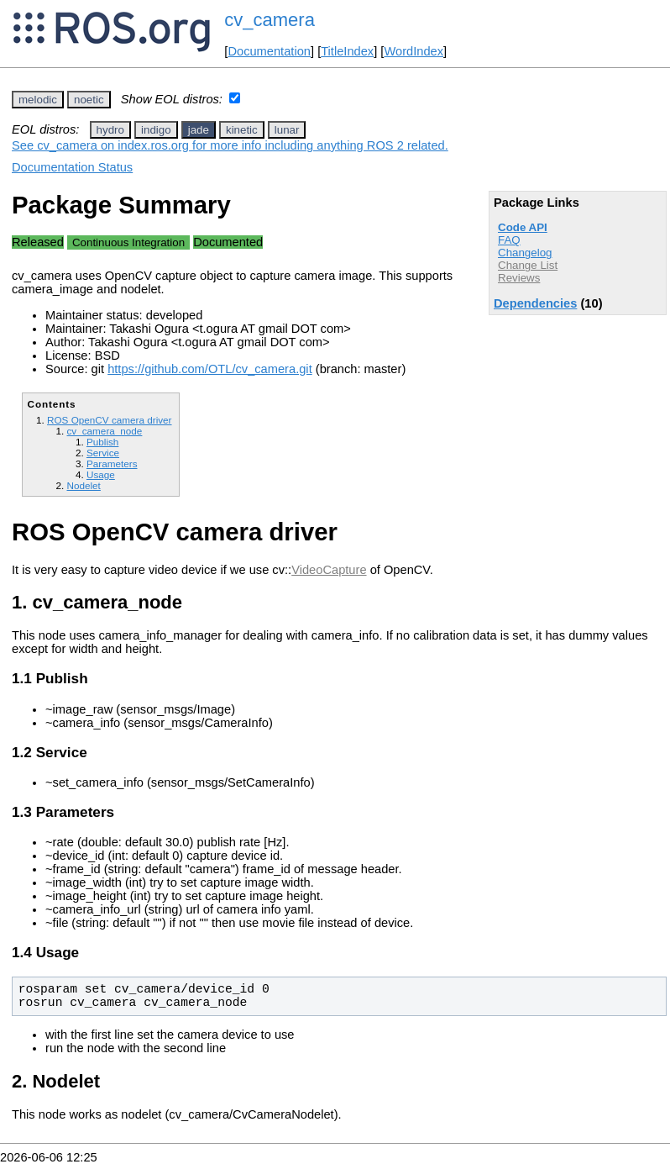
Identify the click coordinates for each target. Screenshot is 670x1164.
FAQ (509, 240)
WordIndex (413, 51)
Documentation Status (72, 167)
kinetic (242, 130)
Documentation (269, 51)
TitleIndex (347, 51)
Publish (102, 441)
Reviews (519, 277)
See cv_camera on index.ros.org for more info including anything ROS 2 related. (230, 145)
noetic (89, 99)
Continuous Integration (128, 242)
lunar (287, 130)
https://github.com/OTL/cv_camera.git (209, 369)
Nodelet (83, 485)
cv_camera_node (104, 430)
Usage (100, 474)
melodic (37, 99)
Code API (522, 227)
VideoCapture (328, 570)
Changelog (525, 252)
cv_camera (269, 19)
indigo (156, 130)
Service (102, 452)
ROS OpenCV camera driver (109, 419)
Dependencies (535, 303)
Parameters (112, 463)
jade (198, 130)
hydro (110, 130)
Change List (527, 265)
